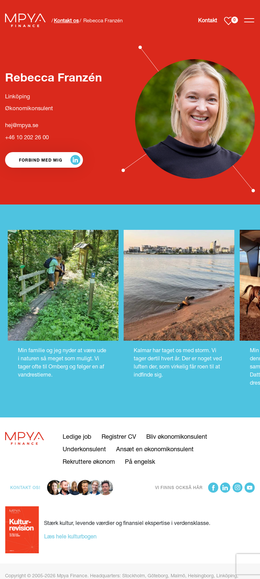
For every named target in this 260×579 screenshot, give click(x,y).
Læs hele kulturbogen (70, 536)
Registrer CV (119, 436)
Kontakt (207, 20)
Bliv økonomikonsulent (176, 436)
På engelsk (140, 461)
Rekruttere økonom (89, 461)
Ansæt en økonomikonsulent (155, 449)
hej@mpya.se (21, 125)
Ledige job (77, 436)
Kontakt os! (25, 487)
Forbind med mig (40, 160)
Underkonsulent (84, 449)
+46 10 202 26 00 (27, 137)
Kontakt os (66, 20)
